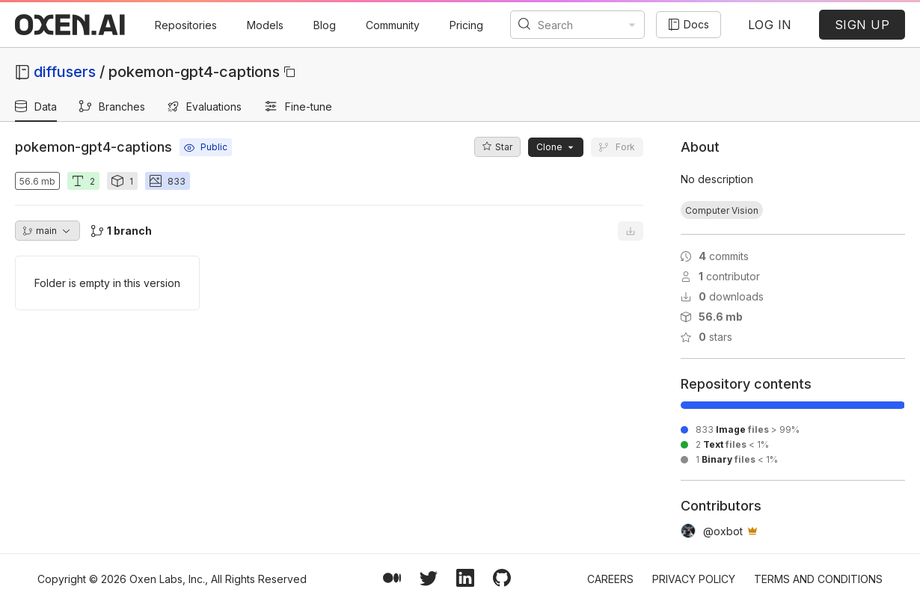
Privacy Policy (693, 579)
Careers (610, 579)
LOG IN (770, 24)
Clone (555, 146)
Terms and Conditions (818, 579)
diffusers (65, 72)
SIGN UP (862, 24)
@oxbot (723, 531)
